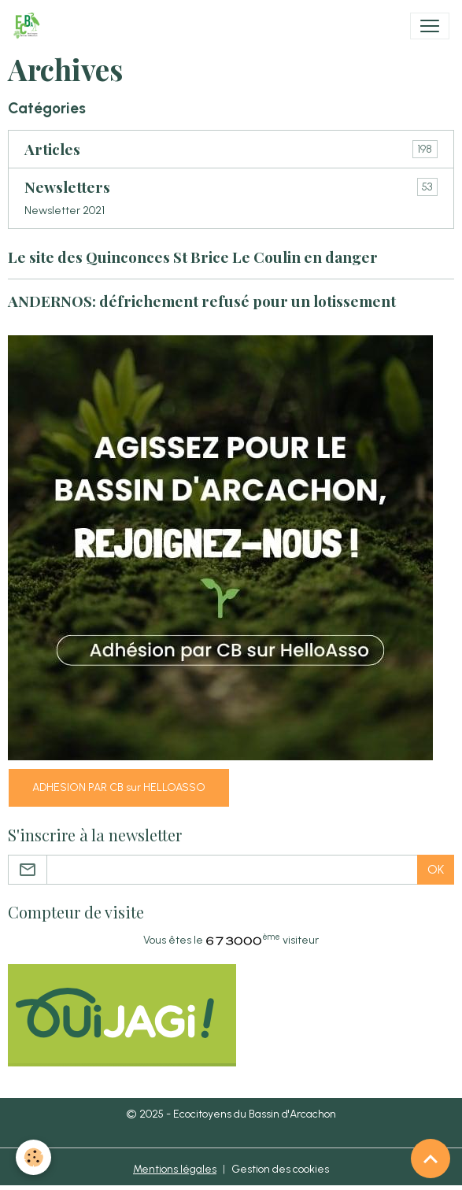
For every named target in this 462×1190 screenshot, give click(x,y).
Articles (52, 149)
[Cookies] (33, 1157)
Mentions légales (174, 1169)
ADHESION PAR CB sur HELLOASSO (118, 787)
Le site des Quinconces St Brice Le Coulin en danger (193, 256)
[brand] (29, 26)
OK (435, 869)
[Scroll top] (430, 1158)
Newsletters (67, 187)
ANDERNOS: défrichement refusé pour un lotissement (202, 300)
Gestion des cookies (280, 1169)
